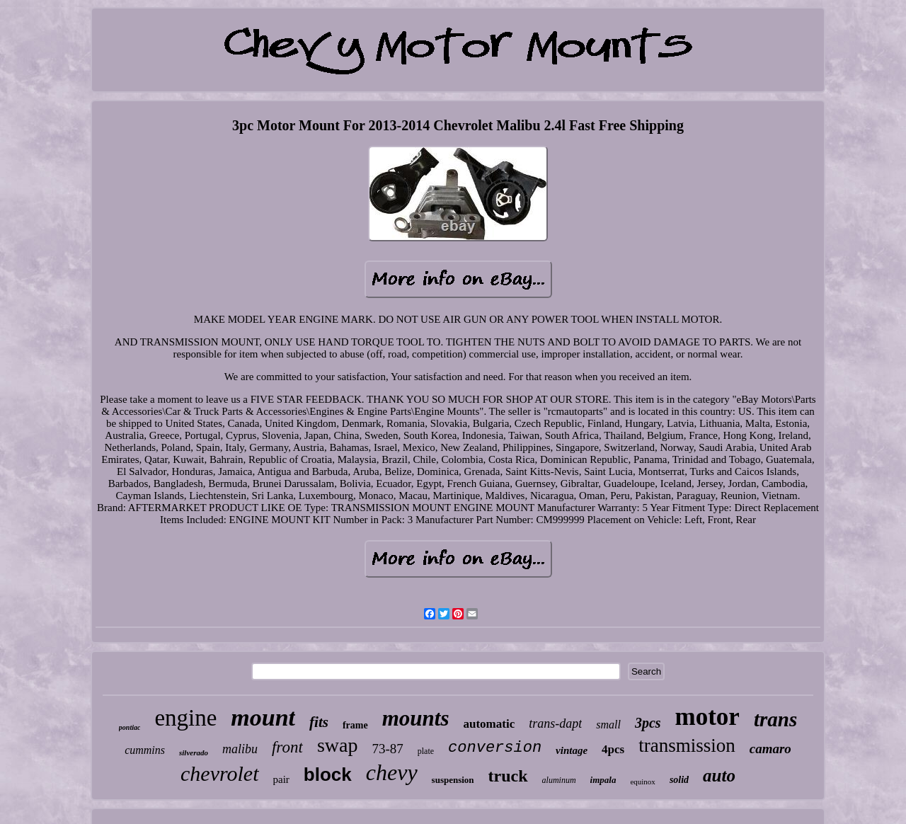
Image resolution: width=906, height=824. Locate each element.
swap (337, 745)
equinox (642, 781)
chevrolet (219, 773)
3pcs (648, 723)
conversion (494, 748)
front (287, 747)
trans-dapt (555, 723)
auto (719, 775)
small (608, 725)
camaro (770, 748)
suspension (453, 779)
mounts (415, 718)
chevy (392, 772)
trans (775, 719)
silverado (193, 752)
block (328, 774)
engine (185, 718)
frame (355, 725)
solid (679, 779)
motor (707, 717)
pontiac (130, 727)
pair (281, 779)
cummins (145, 750)
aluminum (559, 780)
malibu (240, 749)
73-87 (387, 748)
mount (263, 717)
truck (508, 776)
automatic (489, 724)
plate (426, 751)
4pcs (613, 749)
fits (318, 722)
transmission (686, 745)
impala (603, 779)
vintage (571, 750)
